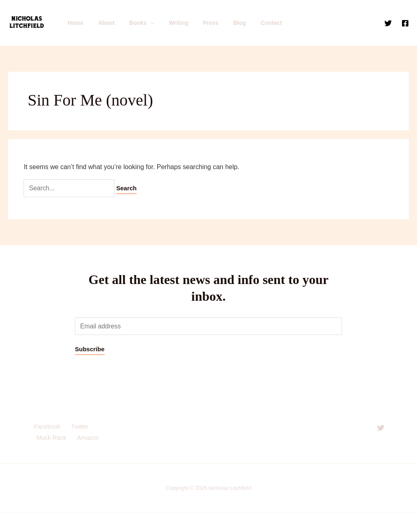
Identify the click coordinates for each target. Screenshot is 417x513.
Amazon (86, 438)
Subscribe (90, 349)
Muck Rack (51, 438)
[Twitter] (388, 23)
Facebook (46, 427)
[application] (142, 23)
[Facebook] (405, 23)
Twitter (78, 427)
